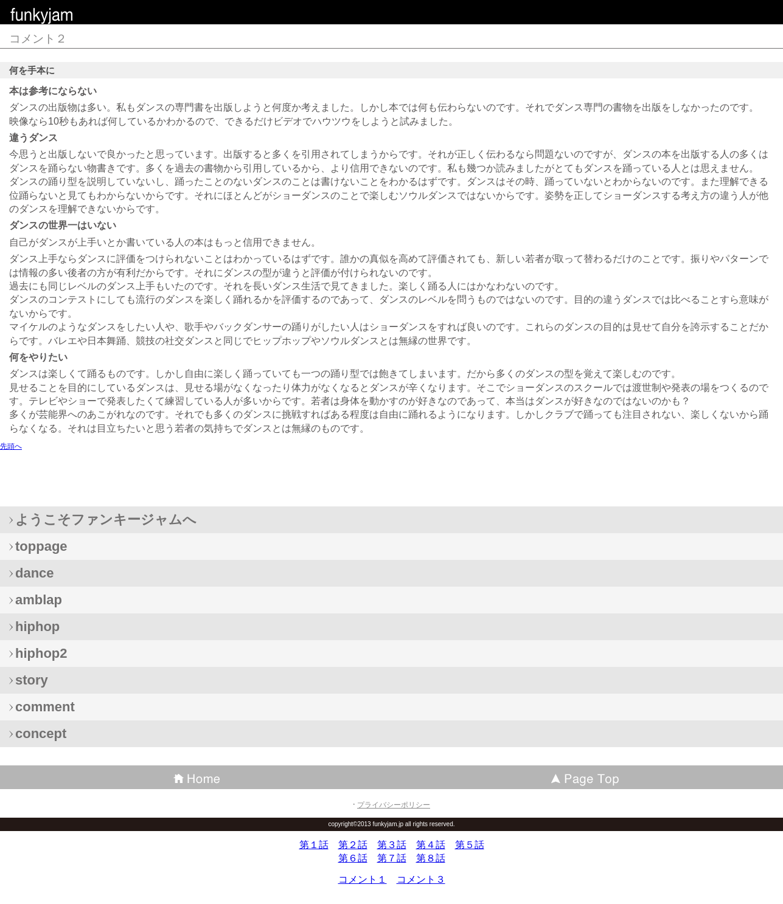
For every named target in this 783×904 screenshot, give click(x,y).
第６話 (352, 858)
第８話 (430, 858)
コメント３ (421, 879)
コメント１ (362, 879)
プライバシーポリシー (393, 805)
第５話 (469, 845)
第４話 (430, 845)
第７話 (391, 858)
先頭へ (11, 446)
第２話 (352, 845)
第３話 (391, 845)
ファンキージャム (97, 15)
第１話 (314, 845)
